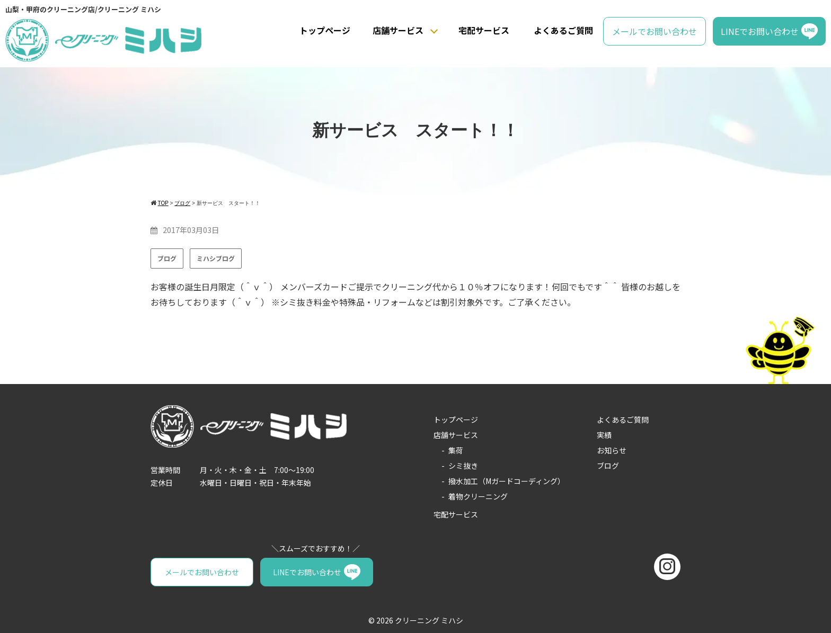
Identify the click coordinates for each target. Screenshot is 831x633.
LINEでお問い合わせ (760, 31)
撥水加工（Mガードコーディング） (506, 481)
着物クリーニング (478, 496)
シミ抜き (463, 465)
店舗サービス (398, 30)
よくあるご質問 (563, 30)
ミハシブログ (216, 258)
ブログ (166, 258)
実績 (604, 435)
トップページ (324, 30)
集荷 (455, 450)
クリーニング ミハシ (429, 620)
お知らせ (611, 450)
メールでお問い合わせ (654, 31)
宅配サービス (483, 30)
